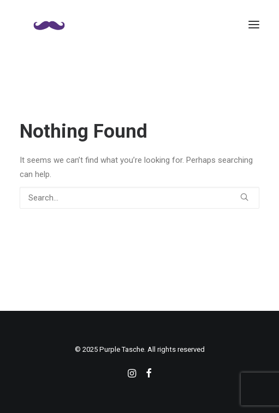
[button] (254, 24)
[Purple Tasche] (49, 24)
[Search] (139, 198)
